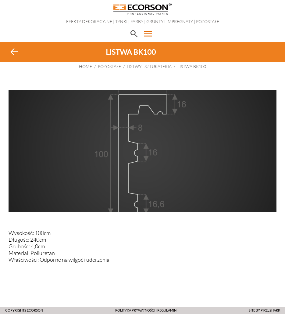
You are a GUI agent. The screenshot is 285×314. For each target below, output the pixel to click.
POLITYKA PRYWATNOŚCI (135, 310)
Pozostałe (207, 21)
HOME (85, 66)
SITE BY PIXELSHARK (264, 310)
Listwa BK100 (191, 66)
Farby (136, 21)
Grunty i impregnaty (169, 21)
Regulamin (166, 310)
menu (148, 33)
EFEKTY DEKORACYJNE (89, 21)
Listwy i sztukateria (149, 66)
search (133, 33)
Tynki (121, 21)
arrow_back (14, 52)
